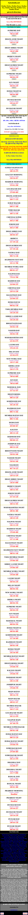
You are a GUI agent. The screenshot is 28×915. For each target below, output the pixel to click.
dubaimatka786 (22, 838)
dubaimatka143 (5, 838)
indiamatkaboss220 (6, 845)
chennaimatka (6, 836)
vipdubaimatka (22, 860)
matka (23, 848)
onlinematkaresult (15, 853)
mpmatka (21, 849)
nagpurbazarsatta (22, 850)
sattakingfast (4, 857)
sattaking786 (21, 856)
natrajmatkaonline (6, 853)
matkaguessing (7, 849)
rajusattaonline (21, 854)
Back (2, 913)
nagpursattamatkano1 (18, 852)
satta (11, 856)
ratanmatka (6, 856)
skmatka (16, 859)
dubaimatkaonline (14, 841)
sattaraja (4, 859)
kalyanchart (23, 846)
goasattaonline (14, 844)
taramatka (14, 860)
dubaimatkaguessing (18, 840)
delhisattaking (13, 836)
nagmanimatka (13, 850)
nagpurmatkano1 (7, 852)
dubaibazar (14, 837)
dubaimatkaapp (8, 840)
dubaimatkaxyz (24, 841)
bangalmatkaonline (14, 834)
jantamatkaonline (5, 846)
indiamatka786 (22, 844)
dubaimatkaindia (4, 841)
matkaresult (15, 849)
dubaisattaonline (17, 842)
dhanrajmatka (21, 836)
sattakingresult (12, 857)
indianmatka (15, 845)
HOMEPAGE (14, 910)
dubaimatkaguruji (14, 861)
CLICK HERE (14, 133)
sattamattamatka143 (21, 857)
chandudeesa (22, 834)
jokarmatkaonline (15, 846)
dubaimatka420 (14, 838)
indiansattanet (22, 845)
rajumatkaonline (7, 854)
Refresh (14, 35)
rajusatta (14, 854)
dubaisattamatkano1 (6, 842)
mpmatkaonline (5, 850)
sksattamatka (22, 859)
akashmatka (5, 834)
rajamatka (24, 853)
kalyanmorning (7, 848)
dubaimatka (21, 837)
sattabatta (15, 856)
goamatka (24, 842)
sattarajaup (10, 859)
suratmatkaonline (6, 860)
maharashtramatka (16, 848)
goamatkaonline (5, 844)
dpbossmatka (7, 837)
